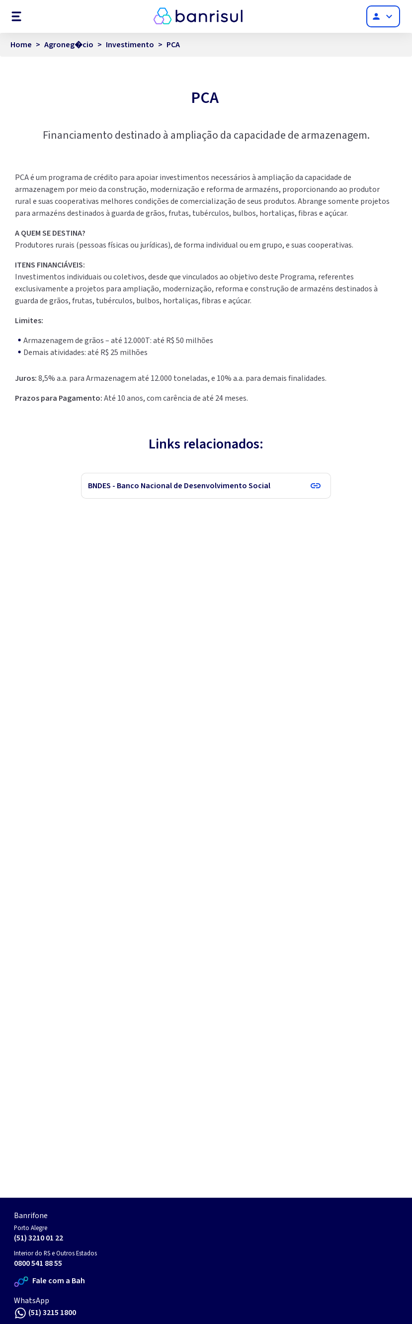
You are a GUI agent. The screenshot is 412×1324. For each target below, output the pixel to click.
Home (21, 44)
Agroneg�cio (68, 44)
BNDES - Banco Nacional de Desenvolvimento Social (179, 485)
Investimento (130, 44)
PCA (173, 44)
